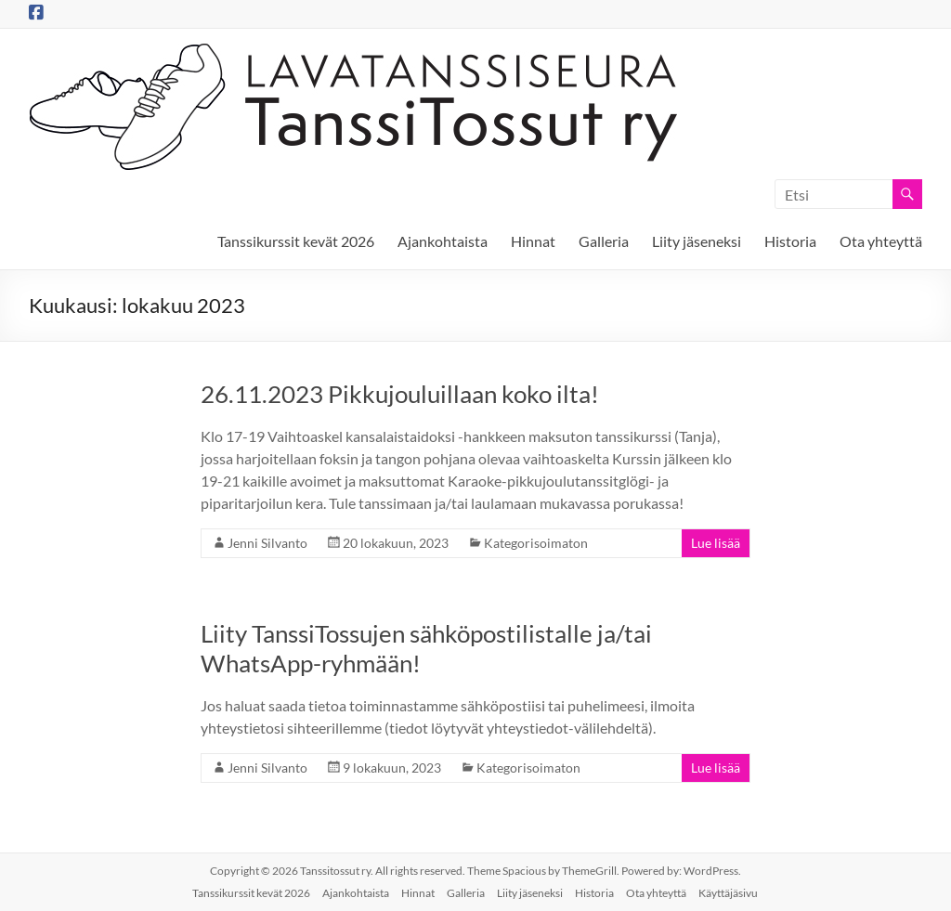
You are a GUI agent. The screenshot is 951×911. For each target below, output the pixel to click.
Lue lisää (715, 543)
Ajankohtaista (442, 241)
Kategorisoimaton (536, 543)
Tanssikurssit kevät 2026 (295, 241)
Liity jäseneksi (696, 241)
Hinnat (533, 241)
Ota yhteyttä (881, 241)
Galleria (604, 241)
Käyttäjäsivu (728, 893)
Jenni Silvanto (267, 543)
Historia (790, 241)
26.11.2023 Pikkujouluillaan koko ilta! (400, 394)
